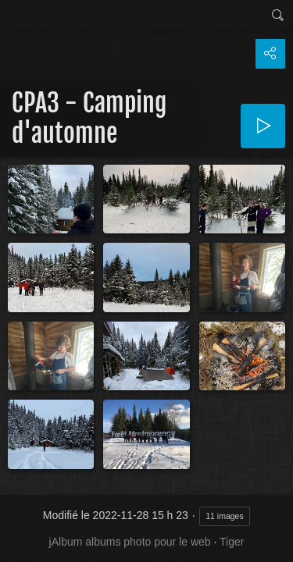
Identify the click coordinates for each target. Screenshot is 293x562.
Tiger (232, 541)
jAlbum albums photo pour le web (130, 541)
